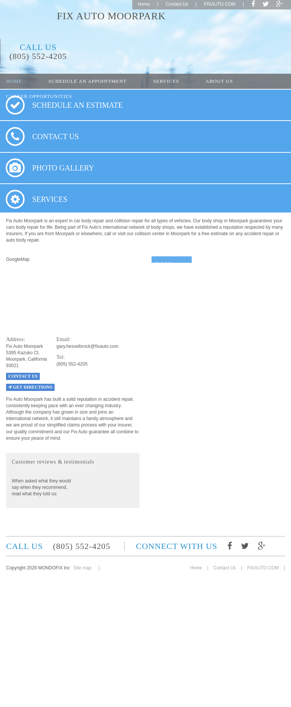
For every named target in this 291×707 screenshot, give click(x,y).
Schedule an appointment (87, 81)
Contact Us (177, 4)
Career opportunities (39, 96)
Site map (82, 568)
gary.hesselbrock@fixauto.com (87, 346)
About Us (219, 81)
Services (166, 81)
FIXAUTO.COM (219, 4)
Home (144, 4)
